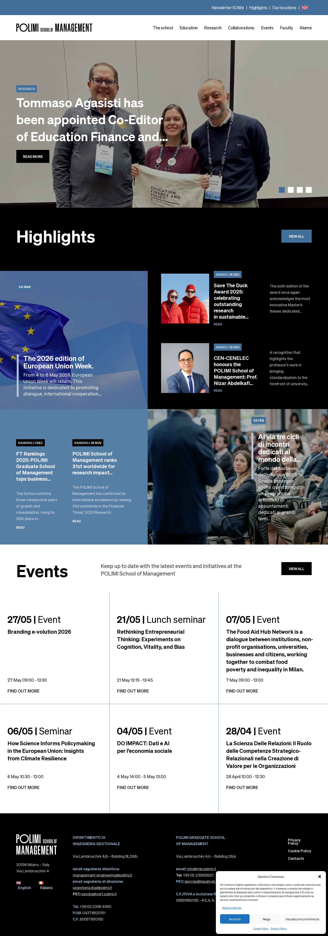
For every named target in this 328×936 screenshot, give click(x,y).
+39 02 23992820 (194, 875)
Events (267, 27)
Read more (33, 156)
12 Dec (228, 347)
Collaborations (241, 27)
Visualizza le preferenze (302, 919)
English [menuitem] (24, 887)
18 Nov (87, 443)
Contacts (296, 858)
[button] (320, 876)
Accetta (235, 919)
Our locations (284, 7)
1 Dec (30, 443)
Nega (266, 919)
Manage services (231, 907)
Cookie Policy (261, 928)
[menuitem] (304, 7)
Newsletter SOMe (228, 7)
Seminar (40, 730)
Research (213, 27)
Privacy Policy (279, 928)
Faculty (286, 27)
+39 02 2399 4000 (92, 906)
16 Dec (228, 274)
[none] (304, 7)
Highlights (258, 7)
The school (163, 27)
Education (188, 27)
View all (296, 236)
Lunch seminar (161, 619)
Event (34, 619)
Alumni (305, 27)
